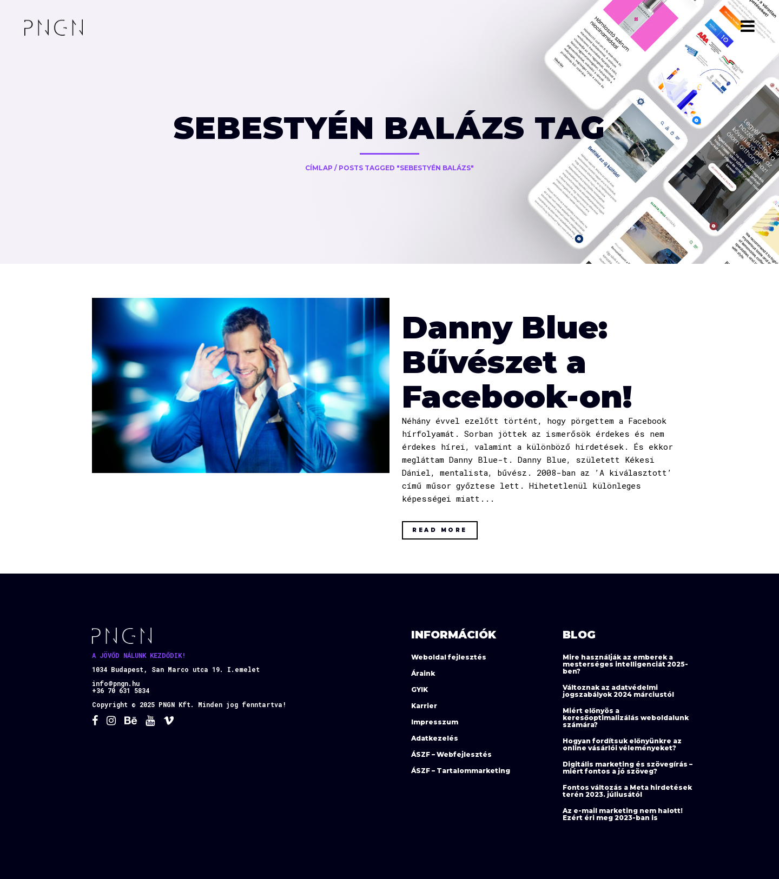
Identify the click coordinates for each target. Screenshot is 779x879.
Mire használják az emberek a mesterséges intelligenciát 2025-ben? (625, 664)
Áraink (423, 673)
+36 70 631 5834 (120, 690)
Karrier (424, 705)
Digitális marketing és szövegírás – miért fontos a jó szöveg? (627, 768)
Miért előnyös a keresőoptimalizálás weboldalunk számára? (626, 717)
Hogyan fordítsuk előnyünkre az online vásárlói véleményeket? (622, 744)
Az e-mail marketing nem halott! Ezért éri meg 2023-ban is (623, 814)
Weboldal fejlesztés (448, 657)
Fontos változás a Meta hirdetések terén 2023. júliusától (627, 791)
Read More (439, 530)
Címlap (319, 168)
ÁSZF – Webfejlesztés (451, 754)
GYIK (419, 689)
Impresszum (434, 721)
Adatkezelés (434, 738)
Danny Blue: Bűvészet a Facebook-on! (517, 362)
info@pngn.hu (116, 683)
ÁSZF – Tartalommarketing (460, 770)
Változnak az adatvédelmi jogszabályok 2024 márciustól (618, 691)
